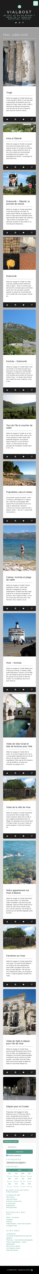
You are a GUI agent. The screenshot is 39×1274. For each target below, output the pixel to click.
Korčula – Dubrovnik (16, 361)
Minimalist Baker (11, 1207)
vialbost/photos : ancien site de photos (18, 1223)
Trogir (9, 92)
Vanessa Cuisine (11, 1199)
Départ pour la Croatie (17, 1106)
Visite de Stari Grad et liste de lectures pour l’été (19, 745)
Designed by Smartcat (25, 1269)
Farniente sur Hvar (15, 956)
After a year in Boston (13, 1246)
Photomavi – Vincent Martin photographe (19, 1240)
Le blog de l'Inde (11, 1225)
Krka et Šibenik (14, 138)
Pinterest (9, 1221)
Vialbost (19, 12)
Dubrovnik (11, 276)
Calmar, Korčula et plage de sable (18, 578)
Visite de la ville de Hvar (18, 807)
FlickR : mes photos (12, 1217)
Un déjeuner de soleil (13, 1195)
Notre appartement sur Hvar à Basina (17, 891)
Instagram (9, 1219)
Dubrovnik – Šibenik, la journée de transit (18, 202)
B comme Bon (10, 1203)
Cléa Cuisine (10, 1197)
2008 (19, 1170)
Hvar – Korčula (13, 663)
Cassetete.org (10, 1233)
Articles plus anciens (10, 1141)
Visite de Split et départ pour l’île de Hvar (18, 1042)
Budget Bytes (10, 1205)
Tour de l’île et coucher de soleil (19, 426)
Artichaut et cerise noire (14, 1201)
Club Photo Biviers (12, 1250)
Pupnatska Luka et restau (19, 492)
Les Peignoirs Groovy (13, 1248)
